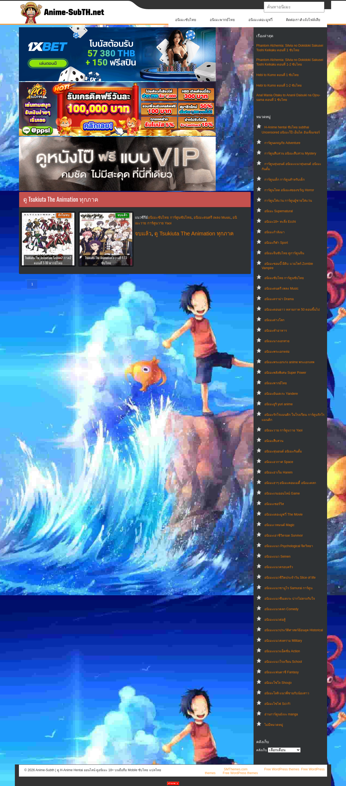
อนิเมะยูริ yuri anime (278, 404)
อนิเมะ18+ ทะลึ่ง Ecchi (280, 222)
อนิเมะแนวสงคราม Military (283, 641)
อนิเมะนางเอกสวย (277, 341)
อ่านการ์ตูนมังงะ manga (281, 714)
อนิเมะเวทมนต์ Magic (279, 525)
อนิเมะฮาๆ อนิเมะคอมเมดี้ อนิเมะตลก (290, 483)
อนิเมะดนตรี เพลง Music (281, 288)
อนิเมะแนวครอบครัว (278, 567)
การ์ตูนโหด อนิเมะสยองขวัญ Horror (289, 190)
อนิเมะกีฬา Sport (276, 243)
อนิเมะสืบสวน (273, 441)
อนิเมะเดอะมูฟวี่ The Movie (283, 514)
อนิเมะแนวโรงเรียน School (283, 662)
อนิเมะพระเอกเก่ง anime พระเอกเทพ (289, 362)
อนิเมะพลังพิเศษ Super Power (285, 373)
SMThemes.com (235, 769)
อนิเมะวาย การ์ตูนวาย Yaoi (283, 430)
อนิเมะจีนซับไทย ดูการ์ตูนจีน (284, 253)
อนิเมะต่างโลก (274, 320)
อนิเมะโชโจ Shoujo (278, 683)
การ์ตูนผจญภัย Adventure (282, 143)
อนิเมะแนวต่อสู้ (274, 620)
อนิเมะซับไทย (185, 20)
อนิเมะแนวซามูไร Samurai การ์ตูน (288, 588)
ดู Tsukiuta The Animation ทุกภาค (194, 233)
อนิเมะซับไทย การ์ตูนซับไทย (284, 278)
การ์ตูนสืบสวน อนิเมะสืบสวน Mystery (290, 153)
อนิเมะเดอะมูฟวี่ (260, 20)
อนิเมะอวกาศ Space (278, 462)
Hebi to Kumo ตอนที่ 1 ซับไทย (277, 75)
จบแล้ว (143, 233)
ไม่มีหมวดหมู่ (273, 725)
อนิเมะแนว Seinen (277, 556)
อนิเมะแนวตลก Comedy (281, 609)
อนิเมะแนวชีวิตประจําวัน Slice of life (289, 577)
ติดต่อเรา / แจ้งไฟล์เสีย (303, 20)
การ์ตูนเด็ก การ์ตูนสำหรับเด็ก (284, 179)
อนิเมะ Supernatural (278, 211)
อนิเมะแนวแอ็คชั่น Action (282, 651)
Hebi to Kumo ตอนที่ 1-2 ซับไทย (279, 85)
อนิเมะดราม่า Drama (279, 299)
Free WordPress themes (281, 769)
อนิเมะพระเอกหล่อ (277, 351)
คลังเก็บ (261, 750)
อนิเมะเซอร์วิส (274, 504)
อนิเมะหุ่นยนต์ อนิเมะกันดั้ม (283, 451)
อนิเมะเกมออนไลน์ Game (282, 493)
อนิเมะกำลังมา (274, 232)
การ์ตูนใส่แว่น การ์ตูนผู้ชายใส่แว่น (288, 200)
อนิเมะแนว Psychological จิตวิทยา (288, 546)
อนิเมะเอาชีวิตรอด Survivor (283, 535)
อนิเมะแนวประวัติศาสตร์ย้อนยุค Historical (293, 630)
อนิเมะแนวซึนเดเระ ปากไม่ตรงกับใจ (289, 598)
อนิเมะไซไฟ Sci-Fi (277, 704)
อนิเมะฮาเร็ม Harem (278, 472)
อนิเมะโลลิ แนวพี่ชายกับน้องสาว (286, 693)
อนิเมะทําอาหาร (275, 330)
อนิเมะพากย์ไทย (222, 20)
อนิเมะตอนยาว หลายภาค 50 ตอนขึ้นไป (292, 309)
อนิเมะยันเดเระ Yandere (281, 394)
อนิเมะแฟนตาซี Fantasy (281, 672)
